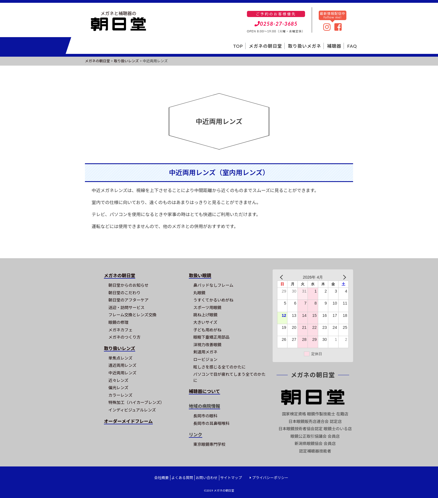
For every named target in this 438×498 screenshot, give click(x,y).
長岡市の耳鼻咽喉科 (211, 423)
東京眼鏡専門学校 (209, 444)
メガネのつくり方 (124, 337)
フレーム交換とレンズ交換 (132, 314)
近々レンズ (118, 380)
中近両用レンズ (122, 372)
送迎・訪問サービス (126, 307)
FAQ (352, 46)
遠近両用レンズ (122, 365)
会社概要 (161, 477)
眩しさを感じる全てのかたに (219, 367)
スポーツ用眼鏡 (207, 307)
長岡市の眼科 (205, 415)
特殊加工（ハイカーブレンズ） (136, 402)
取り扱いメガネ (304, 46)
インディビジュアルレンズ (132, 410)
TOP (238, 46)
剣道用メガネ (205, 351)
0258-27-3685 (276, 23)
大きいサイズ (205, 322)
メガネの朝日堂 (265, 46)
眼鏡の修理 (118, 322)
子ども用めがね (207, 329)
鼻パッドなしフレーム (213, 285)
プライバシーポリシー (270, 477)
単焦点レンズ (120, 358)
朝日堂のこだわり (124, 292)
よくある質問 (182, 477)
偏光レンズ (118, 387)
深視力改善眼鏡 (207, 344)
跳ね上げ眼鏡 (205, 314)
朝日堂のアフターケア (128, 300)
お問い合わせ (207, 477)
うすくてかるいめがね (213, 300)
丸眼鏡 (199, 292)
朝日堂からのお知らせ (128, 285)
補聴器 (334, 46)
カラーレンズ (120, 395)
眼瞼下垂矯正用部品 (211, 337)
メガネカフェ (120, 329)
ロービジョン (205, 359)
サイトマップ (231, 477)
